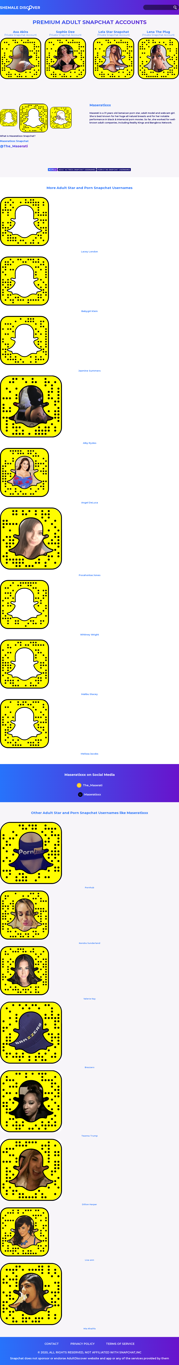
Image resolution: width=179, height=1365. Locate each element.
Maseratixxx (89, 795)
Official (53, 170)
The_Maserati (89, 786)
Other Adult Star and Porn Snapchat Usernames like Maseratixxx (89, 813)
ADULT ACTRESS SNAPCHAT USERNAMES (77, 170)
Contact (52, 1344)
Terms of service (120, 1344)
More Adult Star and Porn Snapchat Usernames (89, 188)
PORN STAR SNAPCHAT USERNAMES (113, 170)
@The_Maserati (14, 146)
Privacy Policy (82, 1344)
